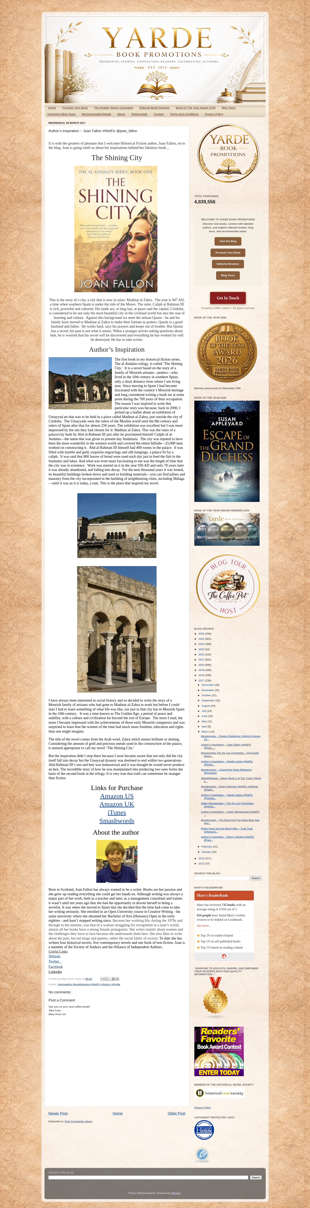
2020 (201, 664)
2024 (201, 644)
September (208, 700)
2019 (201, 670)
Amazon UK (116, 804)
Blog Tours (229, 107)
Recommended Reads (96, 114)
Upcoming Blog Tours (61, 114)
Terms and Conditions (184, 114)
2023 (201, 649)
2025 (201, 638)
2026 (201, 633)
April (205, 726)
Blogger (176, 1193)
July (204, 710)
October (207, 695)
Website (54, 956)
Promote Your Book (75, 107)
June (205, 716)
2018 (201, 675)
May (204, 721)
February (207, 846)
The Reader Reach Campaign (113, 107)
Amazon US (117, 796)
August (206, 705)
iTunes (117, 812)
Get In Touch (228, 298)
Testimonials (139, 114)
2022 (201, 654)
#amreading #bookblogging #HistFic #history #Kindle (89, 984)
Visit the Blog (227, 241)
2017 (201, 680)
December (208, 684)
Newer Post (58, 1113)
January (207, 851)
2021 (201, 659)
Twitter (55, 961)
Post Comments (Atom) (78, 1121)
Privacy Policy (214, 114)
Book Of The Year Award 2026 (195, 107)
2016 (201, 858)
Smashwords (116, 820)
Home (52, 107)
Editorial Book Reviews (154, 107)
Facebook (56, 967)
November (208, 690)
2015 (201, 863)
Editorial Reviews (228, 263)
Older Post (176, 1113)
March (206, 731)
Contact (159, 114)
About (121, 114)
